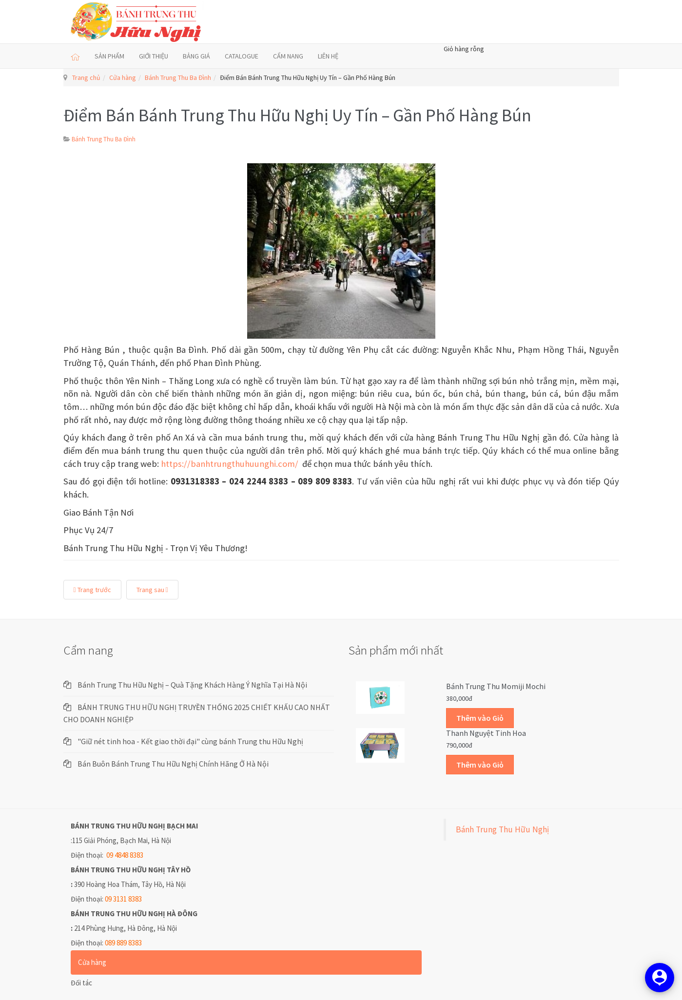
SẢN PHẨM (109, 56)
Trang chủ (86, 77)
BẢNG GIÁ (196, 56)
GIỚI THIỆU (153, 56)
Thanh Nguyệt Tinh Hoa (486, 733)
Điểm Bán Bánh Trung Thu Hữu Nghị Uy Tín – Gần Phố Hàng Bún (297, 115)
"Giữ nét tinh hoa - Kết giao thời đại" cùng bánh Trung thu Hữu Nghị (190, 741)
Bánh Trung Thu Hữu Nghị (502, 829)
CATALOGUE (241, 56)
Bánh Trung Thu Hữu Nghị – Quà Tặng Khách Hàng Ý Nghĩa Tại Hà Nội (192, 685)
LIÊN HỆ (328, 56)
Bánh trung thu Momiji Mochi (496, 686)
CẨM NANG (288, 56)
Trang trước (92, 589)
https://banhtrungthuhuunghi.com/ (229, 463)
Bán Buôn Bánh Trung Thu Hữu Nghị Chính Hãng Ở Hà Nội (173, 764)
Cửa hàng (122, 77)
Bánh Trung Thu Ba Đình (178, 77)
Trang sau (152, 589)
